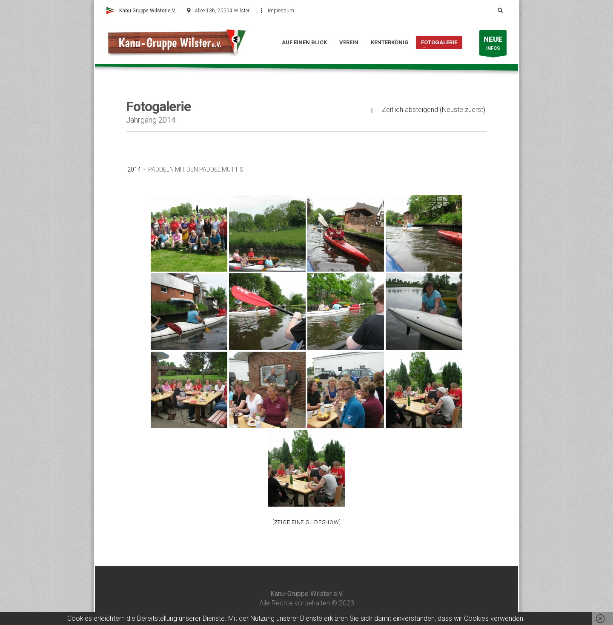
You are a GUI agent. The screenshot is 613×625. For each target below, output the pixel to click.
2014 (134, 169)
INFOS (493, 44)
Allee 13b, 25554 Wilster (222, 11)
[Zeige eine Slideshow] (306, 522)
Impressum (281, 11)
